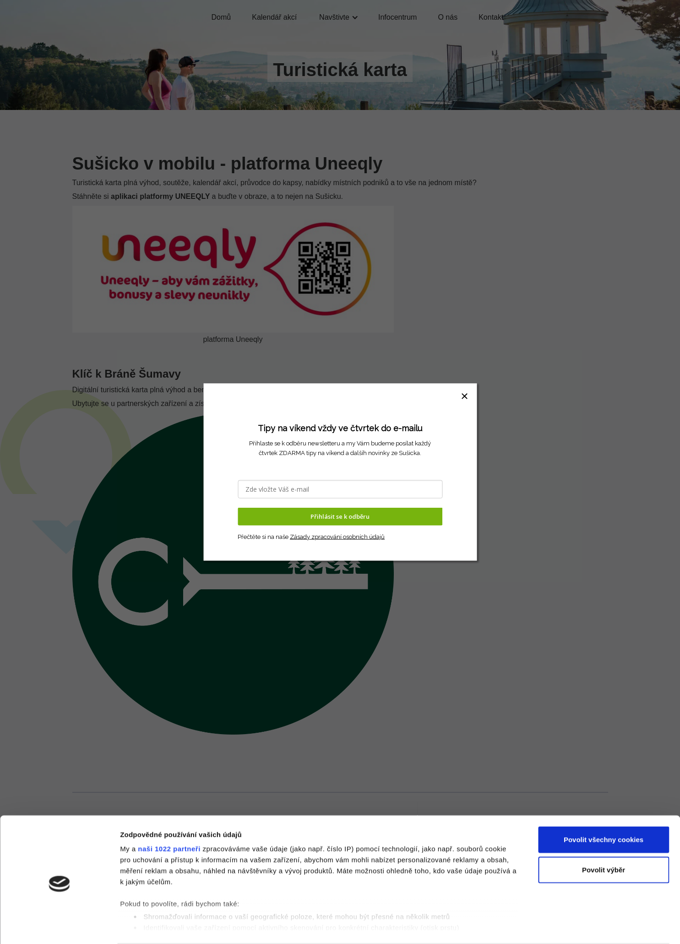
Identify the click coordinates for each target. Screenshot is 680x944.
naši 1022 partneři (169, 813)
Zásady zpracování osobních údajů (337, 536)
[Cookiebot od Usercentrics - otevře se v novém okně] (59, 926)
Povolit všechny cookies (603, 804)
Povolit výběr (603, 834)
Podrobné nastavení (491, 926)
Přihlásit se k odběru (340, 516)
